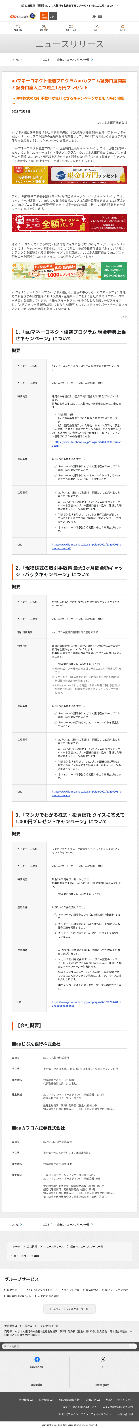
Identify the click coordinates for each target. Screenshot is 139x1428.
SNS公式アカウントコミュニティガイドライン (84, 1414)
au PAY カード (15, 1289)
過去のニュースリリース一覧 (73, 59)
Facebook (36, 1367)
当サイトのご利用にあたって (78, 1407)
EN (100, 16)
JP (94, 16)
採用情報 (46, 1399)
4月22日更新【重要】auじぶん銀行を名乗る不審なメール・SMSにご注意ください (68, 5)
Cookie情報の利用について (117, 1407)
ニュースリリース (54, 1246)
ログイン (53, 18)
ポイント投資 (71, 1289)
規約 (108, 1399)
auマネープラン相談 (116, 1289)
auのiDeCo (92, 1289)
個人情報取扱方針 (69, 1399)
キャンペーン (98, 30)
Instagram (102, 1385)
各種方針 (93, 1399)
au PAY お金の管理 (48, 1296)
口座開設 (44, 18)
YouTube (37, 1385)
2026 (15, 60)
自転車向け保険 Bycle (19, 1296)
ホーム (16, 1246)
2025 (46, 59)
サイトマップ (124, 1399)
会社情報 (32, 1246)
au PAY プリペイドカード (43, 1289)
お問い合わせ (124, 1414)
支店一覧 (53, 1325)
